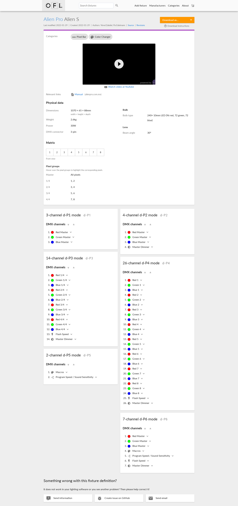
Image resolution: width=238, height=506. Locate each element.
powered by (149, 82)
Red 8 (133, 383)
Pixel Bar (79, 37)
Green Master (61, 237)
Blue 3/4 (58, 314)
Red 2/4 (58, 290)
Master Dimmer (138, 247)
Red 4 (133, 324)
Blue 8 (133, 393)
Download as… (170, 19)
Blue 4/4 (58, 329)
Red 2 (133, 295)
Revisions (141, 25)
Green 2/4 (59, 295)
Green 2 (134, 300)
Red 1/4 (58, 275)
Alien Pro (53, 19)
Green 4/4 (59, 324)
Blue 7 (133, 378)
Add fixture (141, 5)
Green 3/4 (59, 310)
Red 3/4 (58, 305)
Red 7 (133, 369)
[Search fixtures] (96, 5)
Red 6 (133, 354)
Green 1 (134, 285)
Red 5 (133, 339)
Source (131, 25)
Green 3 (134, 314)
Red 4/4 (58, 319)
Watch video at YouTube (119, 87)
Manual (86, 94)
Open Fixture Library (54, 5)
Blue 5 (133, 349)
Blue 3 (133, 319)
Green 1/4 (59, 280)
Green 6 (134, 359)
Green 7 (134, 373)
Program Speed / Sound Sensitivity (72, 377)
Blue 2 (133, 305)
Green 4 (134, 329)
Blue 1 (133, 290)
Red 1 (133, 280)
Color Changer (100, 37)
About (185, 5)
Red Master (60, 232)
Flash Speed (60, 334)
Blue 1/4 (58, 285)
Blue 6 (133, 364)
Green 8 (134, 388)
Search (117, 5)
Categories (173, 5)
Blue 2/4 (58, 300)
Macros (57, 372)
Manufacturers (157, 5)
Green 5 (134, 344)
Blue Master (60, 242)
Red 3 (133, 310)
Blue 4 (133, 334)
